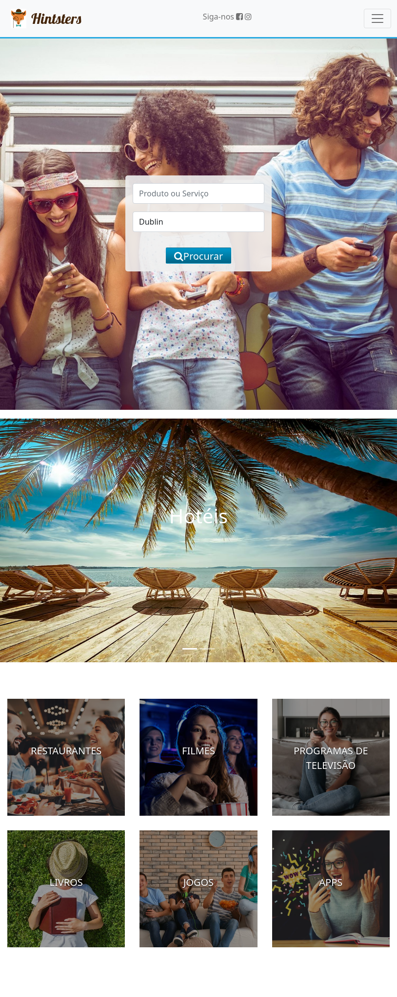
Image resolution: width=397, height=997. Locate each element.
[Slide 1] (189, 648)
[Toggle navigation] (377, 18)
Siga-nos (223, 16)
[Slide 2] (207, 648)
